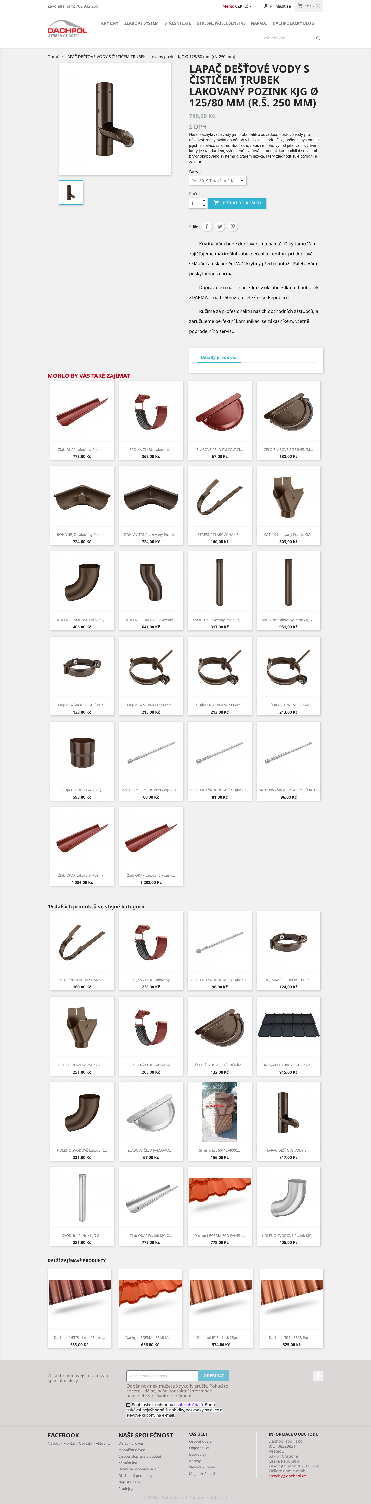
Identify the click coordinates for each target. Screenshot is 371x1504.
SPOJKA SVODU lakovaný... (82, 790)
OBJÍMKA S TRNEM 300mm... (288, 705)
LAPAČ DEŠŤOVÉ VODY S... (288, 1150)
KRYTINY (109, 23)
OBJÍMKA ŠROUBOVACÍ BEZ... (82, 705)
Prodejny (125, 1488)
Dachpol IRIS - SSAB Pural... (292, 1337)
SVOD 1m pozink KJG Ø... (82, 1235)
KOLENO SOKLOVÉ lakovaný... (151, 619)
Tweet (220, 226)
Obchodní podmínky (135, 1475)
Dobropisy (197, 1454)
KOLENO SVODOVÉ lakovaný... (82, 619)
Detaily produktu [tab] (219, 357)
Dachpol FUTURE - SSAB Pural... (288, 1065)
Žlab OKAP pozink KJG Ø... (151, 1235)
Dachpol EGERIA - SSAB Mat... (150, 1337)
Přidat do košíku (237, 203)
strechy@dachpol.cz (287, 1476)
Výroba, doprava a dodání (139, 1456)
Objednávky (199, 1447)
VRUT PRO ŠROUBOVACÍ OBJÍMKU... (151, 790)
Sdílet (207, 226)
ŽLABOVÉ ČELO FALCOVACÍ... (219, 449)
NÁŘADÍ (259, 23)
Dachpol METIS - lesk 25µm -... (79, 1337)
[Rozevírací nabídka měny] (244, 7)
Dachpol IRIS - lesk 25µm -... (221, 1337)
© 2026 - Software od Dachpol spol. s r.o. (185, 1498)
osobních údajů (188, 1404)
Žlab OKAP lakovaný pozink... (82, 449)
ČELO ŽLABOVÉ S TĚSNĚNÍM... (288, 449)
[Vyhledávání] (292, 38)
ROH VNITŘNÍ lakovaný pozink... (151, 534)
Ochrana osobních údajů (139, 1469)
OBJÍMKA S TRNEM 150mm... (151, 705)
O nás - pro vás (131, 1443)
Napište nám (129, 1482)
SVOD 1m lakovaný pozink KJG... (219, 619)
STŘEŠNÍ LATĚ (178, 23)
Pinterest (233, 226)
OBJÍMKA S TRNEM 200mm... (219, 705)
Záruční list (127, 1462)
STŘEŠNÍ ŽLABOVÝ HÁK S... (220, 534)
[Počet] (195, 203)
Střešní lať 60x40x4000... (219, 1150)
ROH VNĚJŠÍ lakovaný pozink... (82, 534)
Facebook (318, 1376)
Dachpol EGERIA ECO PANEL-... (219, 1235)
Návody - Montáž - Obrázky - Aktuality (79, 1443)
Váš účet (198, 1434)
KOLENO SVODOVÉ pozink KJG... (288, 1235)
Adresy (195, 1460)
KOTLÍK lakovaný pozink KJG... (288, 534)
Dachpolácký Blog (293, 23)
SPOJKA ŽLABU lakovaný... (151, 449)
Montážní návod (131, 1449)
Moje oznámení (202, 1473)
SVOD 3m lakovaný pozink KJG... (288, 619)
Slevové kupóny (202, 1467)
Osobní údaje (200, 1441)
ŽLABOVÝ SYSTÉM (141, 23)
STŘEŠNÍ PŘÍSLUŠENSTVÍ (221, 23)
